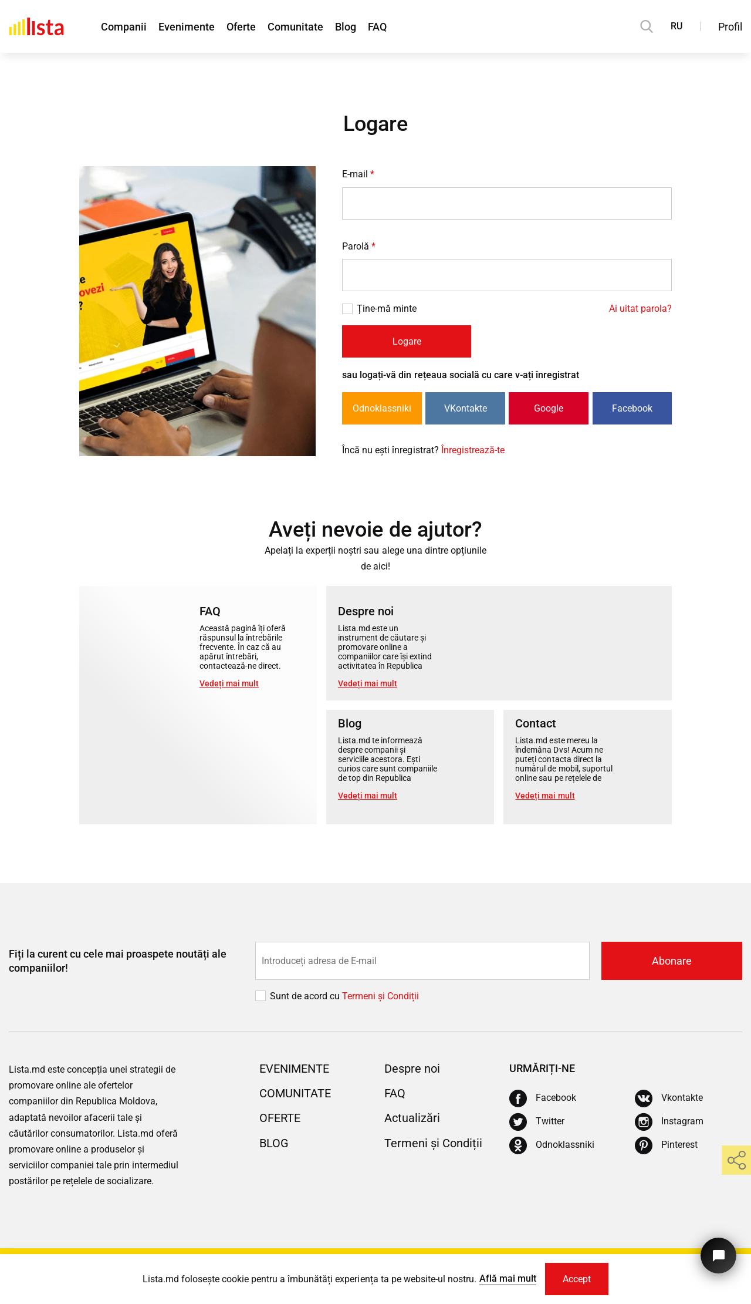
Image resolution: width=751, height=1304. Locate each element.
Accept (577, 1279)
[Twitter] (536, 1122)
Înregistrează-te (473, 450)
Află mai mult (507, 1278)
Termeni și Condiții (433, 1143)
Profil (730, 27)
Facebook (632, 408)
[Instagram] (669, 1122)
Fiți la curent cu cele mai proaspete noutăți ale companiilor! (117, 960)
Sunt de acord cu (306, 996)
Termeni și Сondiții (380, 996)
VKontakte (465, 408)
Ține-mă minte (387, 308)
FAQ (377, 27)
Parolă (359, 246)
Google (548, 408)
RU (676, 26)
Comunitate (295, 27)
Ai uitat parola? (640, 308)
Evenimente (186, 27)
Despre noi (412, 1069)
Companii (124, 27)
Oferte (241, 27)
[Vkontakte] (669, 1098)
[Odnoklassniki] (551, 1145)
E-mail (358, 174)
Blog (345, 27)
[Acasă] (36, 26)
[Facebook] (542, 1098)
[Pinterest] (666, 1145)
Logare (407, 341)
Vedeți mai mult (229, 683)
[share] (736, 1160)
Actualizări (412, 1118)
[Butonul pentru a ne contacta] (718, 1255)
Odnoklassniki (382, 408)
